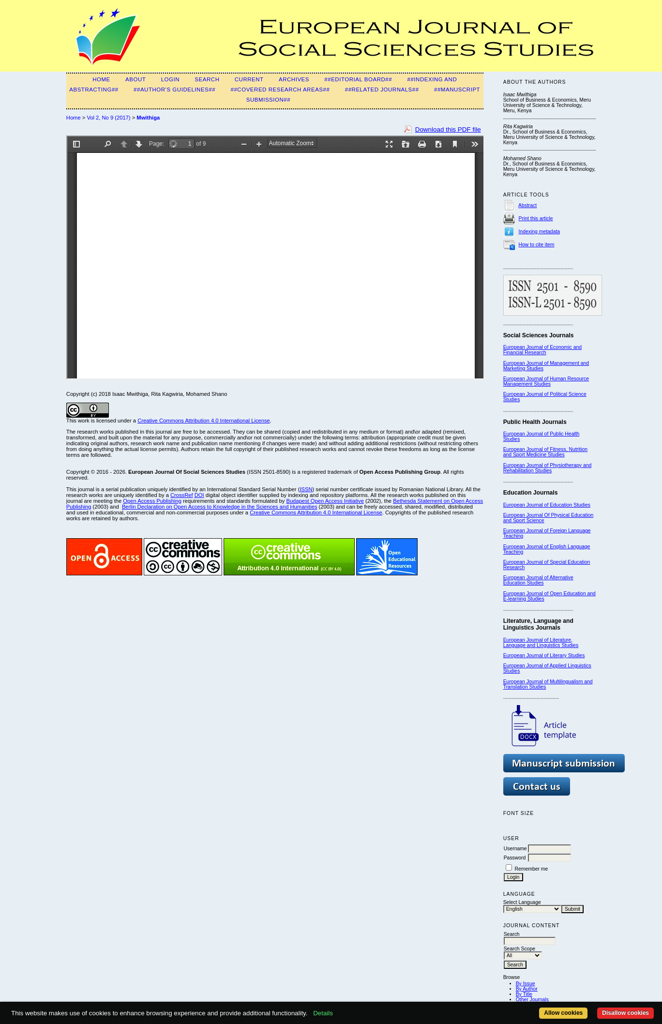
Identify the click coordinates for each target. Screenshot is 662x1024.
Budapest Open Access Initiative (324, 501)
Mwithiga (148, 117)
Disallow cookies (625, 1012)
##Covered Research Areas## (280, 89)
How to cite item (537, 244)
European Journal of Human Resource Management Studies (546, 381)
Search (207, 79)
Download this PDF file (448, 129)
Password (515, 857)
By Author (527, 989)
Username (515, 848)
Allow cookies (563, 1012)
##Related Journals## (382, 89)
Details (323, 1013)
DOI (199, 495)
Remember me (531, 869)
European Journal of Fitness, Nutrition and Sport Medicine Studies (545, 452)
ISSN (306, 489)
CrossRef (181, 495)
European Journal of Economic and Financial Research (542, 350)
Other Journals (532, 999)
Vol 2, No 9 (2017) (108, 117)
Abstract (527, 205)
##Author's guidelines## (174, 89)
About (135, 79)
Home (101, 79)
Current (249, 79)
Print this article (536, 218)
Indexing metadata (539, 231)
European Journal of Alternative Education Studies (538, 580)
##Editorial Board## (358, 79)
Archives (294, 79)
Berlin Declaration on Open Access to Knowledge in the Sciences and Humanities (219, 507)
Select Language (522, 902)
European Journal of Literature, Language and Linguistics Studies (540, 642)
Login (170, 79)
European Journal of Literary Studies (544, 655)
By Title (524, 994)
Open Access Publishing (152, 501)
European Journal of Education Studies (546, 505)
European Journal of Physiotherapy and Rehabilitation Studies (547, 468)
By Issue (525, 983)
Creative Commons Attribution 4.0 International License (203, 420)
